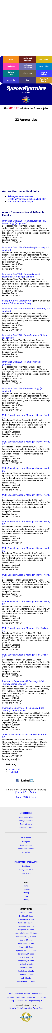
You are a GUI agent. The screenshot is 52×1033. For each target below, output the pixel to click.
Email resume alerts (26, 849)
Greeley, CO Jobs (26, 947)
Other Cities (44, 66)
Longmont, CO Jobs (26, 961)
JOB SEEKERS (26, 813)
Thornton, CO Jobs (26, 975)
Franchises (43, 59)
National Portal (11, 73)
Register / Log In (44, 80)
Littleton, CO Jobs (26, 957)
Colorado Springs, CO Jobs (25, 933)
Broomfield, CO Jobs (26, 919)
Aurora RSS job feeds (26, 797)
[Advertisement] (26, 28)
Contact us (26, 889)
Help (27, 80)
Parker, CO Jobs (26, 968)
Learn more (26, 873)
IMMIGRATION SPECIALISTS (26, 862)
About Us (11, 80)
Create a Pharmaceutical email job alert (27, 199)
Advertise (26, 852)
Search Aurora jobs (26, 817)
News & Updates (43, 73)
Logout (14, 772)
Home (11, 59)
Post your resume (26, 821)
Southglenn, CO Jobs (26, 971)
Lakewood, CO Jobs (26, 954)
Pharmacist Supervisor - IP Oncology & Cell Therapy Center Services (23, 682)
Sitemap (26, 893)
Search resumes (26, 845)
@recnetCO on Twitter (25, 792)
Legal (26, 896)
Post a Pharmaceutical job (21, 201)
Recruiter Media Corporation (20, 1008)
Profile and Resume (27, 59)
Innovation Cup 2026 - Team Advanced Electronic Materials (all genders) (21, 275)
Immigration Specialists (27, 66)
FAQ (26, 886)
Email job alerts (26, 824)
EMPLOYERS (26, 838)
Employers (11, 66)
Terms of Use (22, 1001)
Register (23, 827)
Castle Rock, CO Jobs (26, 923)
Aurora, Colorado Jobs (13, 303)
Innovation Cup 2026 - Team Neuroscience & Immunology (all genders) (24, 222)
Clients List (27, 73)
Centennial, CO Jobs (26, 926)
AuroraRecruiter (26, 90)
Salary (28, 303)
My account (14, 769)
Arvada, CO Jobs (25, 912)
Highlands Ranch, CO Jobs (26, 950)
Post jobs (26, 842)
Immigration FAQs (26, 870)
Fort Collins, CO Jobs (26, 943)
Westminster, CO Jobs (26, 981)
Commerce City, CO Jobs (26, 937)
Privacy (26, 900)
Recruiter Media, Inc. (26, 99)
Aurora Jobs (38, 1008)
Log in (30, 827)
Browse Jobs (37, 994)
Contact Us (41, 997)
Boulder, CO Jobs (26, 916)
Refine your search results (20, 196)
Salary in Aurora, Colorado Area (17, 300)
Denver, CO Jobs (26, 940)
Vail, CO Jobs (26, 978)
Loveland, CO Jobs (26, 964)
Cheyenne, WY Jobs (26, 930)
